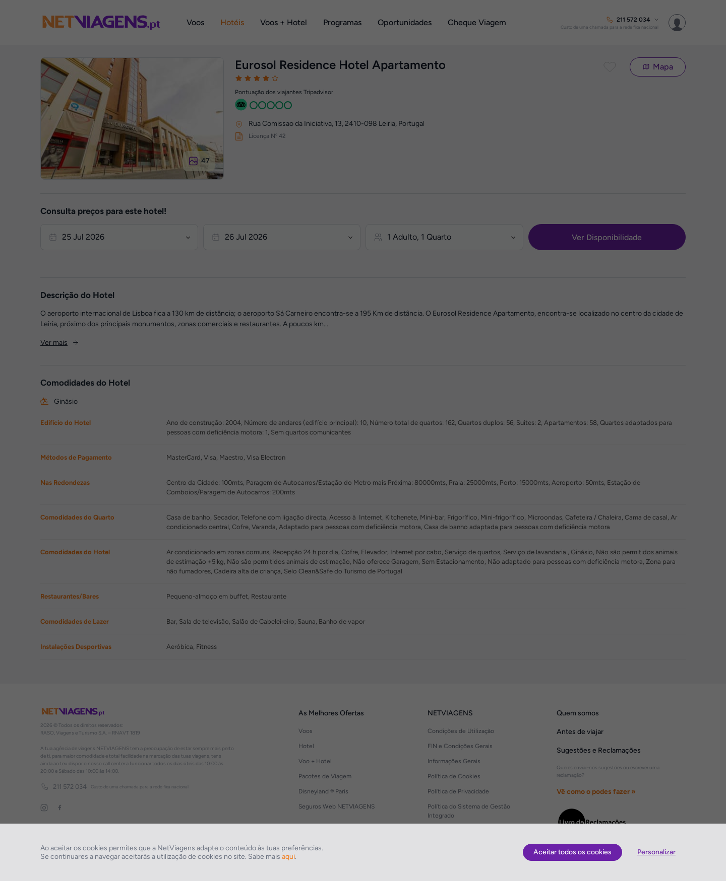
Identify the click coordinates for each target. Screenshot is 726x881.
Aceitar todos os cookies (572, 852)
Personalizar (656, 852)
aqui (288, 856)
